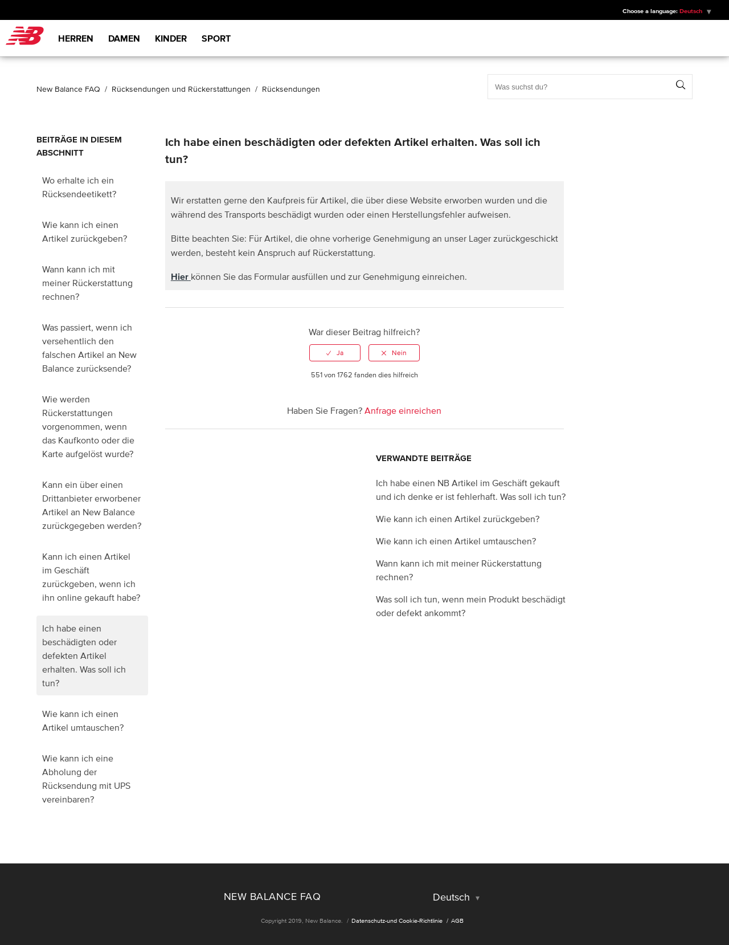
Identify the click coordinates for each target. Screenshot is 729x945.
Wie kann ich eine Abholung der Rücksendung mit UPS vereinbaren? (86, 778)
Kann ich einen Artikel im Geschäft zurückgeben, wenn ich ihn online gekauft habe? (91, 576)
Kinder (171, 38)
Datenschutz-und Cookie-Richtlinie (397, 920)
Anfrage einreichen (402, 410)
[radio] (335, 352)
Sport (216, 38)
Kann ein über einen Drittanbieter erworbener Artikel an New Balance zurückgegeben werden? (91, 505)
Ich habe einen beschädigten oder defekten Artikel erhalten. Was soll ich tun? (84, 655)
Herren (75, 38)
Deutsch (691, 10)
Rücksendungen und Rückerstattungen (181, 89)
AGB (457, 920)
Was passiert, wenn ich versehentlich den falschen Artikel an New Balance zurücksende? (89, 347)
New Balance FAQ (68, 89)
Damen (124, 38)
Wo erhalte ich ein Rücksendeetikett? (79, 187)
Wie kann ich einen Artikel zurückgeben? (84, 231)
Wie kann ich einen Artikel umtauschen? (83, 720)
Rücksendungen (291, 89)
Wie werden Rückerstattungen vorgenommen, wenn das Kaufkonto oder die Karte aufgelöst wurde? (88, 426)
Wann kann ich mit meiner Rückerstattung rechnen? (87, 283)
